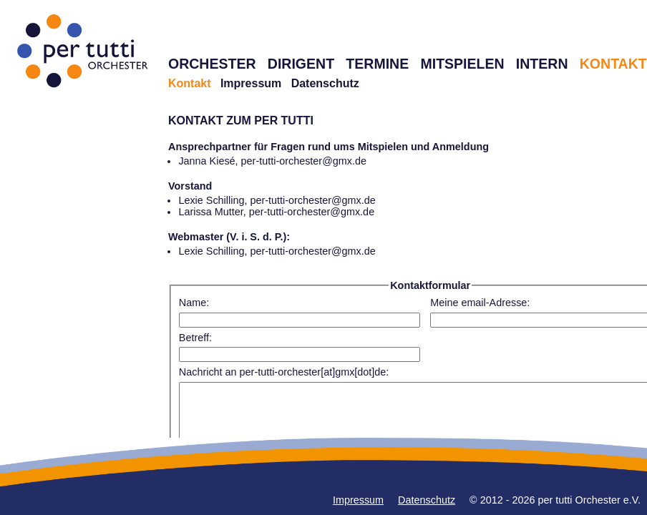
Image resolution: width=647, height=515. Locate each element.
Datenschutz (325, 83)
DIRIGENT (301, 64)
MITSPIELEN (462, 64)
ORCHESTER (212, 64)
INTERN (542, 64)
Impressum (250, 83)
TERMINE (377, 64)
